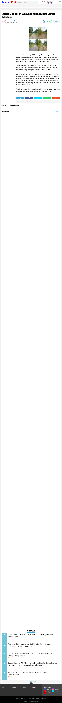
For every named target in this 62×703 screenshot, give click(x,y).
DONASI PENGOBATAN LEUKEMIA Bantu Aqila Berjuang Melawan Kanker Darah (32, 636)
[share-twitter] (47, 21)
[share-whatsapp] (50, 21)
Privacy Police (30, 698)
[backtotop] (31, 684)
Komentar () (56, 21)
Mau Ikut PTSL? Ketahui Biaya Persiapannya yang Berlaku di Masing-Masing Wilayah (30, 655)
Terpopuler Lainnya (31, 681)
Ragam (6, 6)
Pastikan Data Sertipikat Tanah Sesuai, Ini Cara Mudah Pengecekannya (28, 674)
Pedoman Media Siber (40, 698)
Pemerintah (13, 6)
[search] (27, 2)
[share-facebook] (44, 21)
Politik (24, 6)
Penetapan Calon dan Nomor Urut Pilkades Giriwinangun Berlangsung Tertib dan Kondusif (29, 645)
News (19, 6)
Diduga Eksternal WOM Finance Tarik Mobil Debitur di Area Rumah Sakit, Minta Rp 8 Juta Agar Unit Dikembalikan (32, 664)
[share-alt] (20, 98)
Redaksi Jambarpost (21, 698)
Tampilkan (56, 111)
